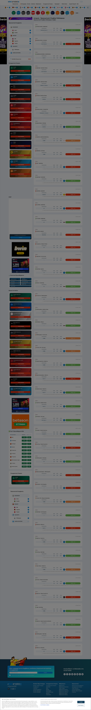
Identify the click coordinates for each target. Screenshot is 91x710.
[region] (45, 704)
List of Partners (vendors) (44, 704)
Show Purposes (81, 705)
